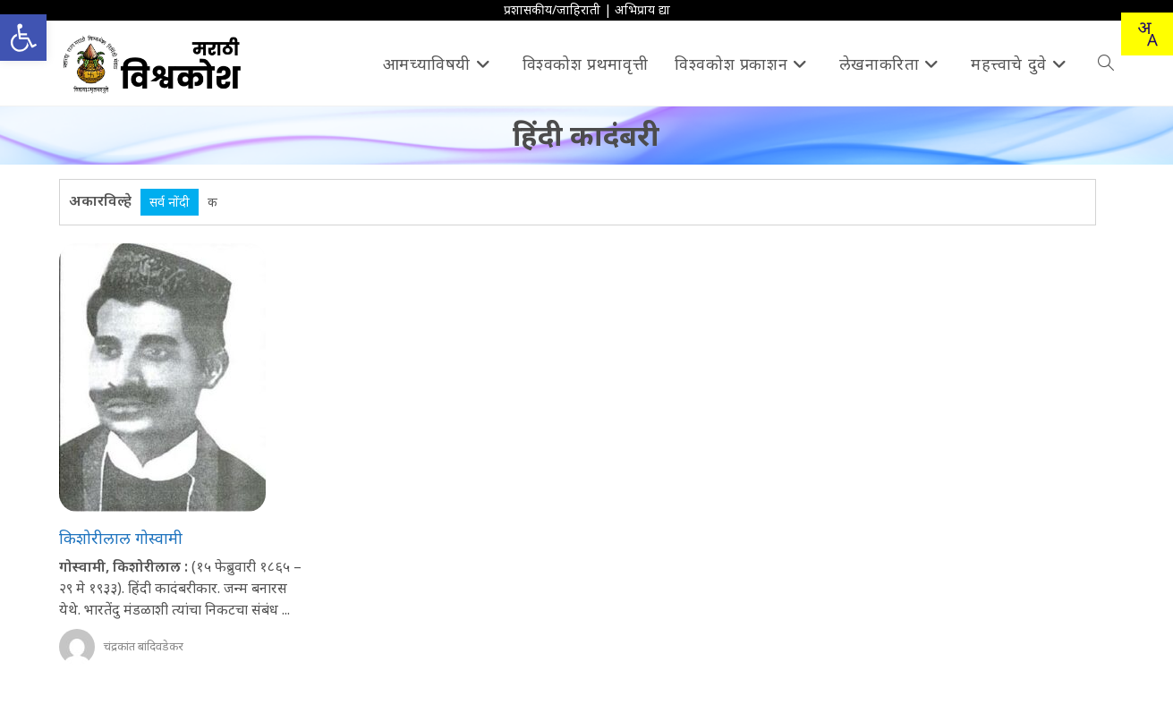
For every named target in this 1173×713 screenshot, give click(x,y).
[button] (23, 37)
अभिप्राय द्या (642, 9)
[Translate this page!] (1147, 34)
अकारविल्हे (100, 200)
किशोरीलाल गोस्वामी (121, 537)
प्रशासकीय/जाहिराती (552, 9)
